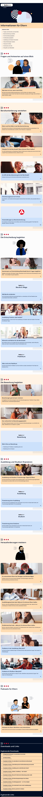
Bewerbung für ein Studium (8, 448)
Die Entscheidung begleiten (8, 35)
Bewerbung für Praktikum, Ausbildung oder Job (12, 446)
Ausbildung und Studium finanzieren (10, 39)
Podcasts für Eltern (7, 43)
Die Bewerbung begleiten (8, 37)
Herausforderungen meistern (9, 41)
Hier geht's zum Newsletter (8, 47)
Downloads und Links (7, 45)
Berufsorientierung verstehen (9, 33)
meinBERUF (5, 7)
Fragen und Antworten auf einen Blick (11, 31)
